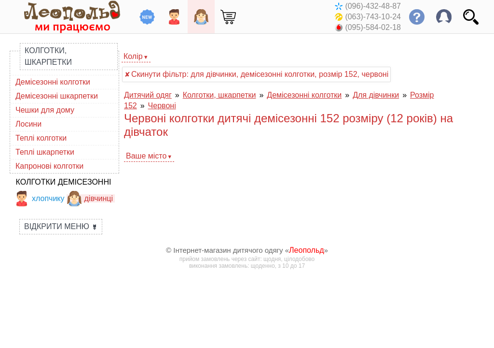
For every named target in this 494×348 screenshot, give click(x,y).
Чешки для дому (44, 110)
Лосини (28, 124)
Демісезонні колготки (52, 82)
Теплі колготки (41, 138)
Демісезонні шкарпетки (56, 96)
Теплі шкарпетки (44, 152)
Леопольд (306, 250)
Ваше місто (146, 156)
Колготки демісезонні (63, 182)
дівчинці (90, 198)
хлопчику (39, 198)
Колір (133, 56)
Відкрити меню (60, 226)
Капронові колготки (49, 166)
